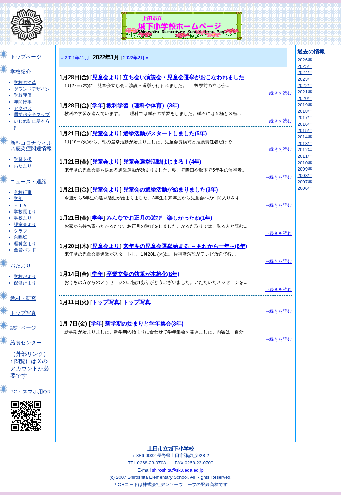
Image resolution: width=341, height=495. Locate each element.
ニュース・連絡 (28, 181)
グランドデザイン (32, 89)
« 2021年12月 (75, 57)
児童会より (25, 224)
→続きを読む (278, 92)
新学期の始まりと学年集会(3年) (144, 324)
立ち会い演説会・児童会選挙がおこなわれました (183, 77)
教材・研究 (23, 298)
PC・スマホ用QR (30, 391)
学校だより (25, 276)
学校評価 (23, 95)
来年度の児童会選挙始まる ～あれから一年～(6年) (185, 246)
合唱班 (20, 237)
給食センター (25, 343)
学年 (18, 198)
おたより (23, 165)
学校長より (25, 211)
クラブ (20, 231)
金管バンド (25, 249)
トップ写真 (23, 313)
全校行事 (23, 192)
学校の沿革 (25, 82)
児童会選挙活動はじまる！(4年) (162, 162)
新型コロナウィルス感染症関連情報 (31, 145)
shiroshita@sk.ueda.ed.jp (178, 470)
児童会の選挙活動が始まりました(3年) (170, 190)
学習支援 (23, 159)
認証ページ (23, 328)
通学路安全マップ (32, 114)
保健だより (25, 283)
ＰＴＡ (20, 205)
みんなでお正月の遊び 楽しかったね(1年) (159, 218)
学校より (23, 217)
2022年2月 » (135, 57)
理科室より (25, 243)
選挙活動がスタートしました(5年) (165, 133)
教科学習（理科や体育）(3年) (142, 106)
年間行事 (23, 101)
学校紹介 (20, 71)
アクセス (23, 108)
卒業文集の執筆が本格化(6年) (142, 274)
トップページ (25, 57)
